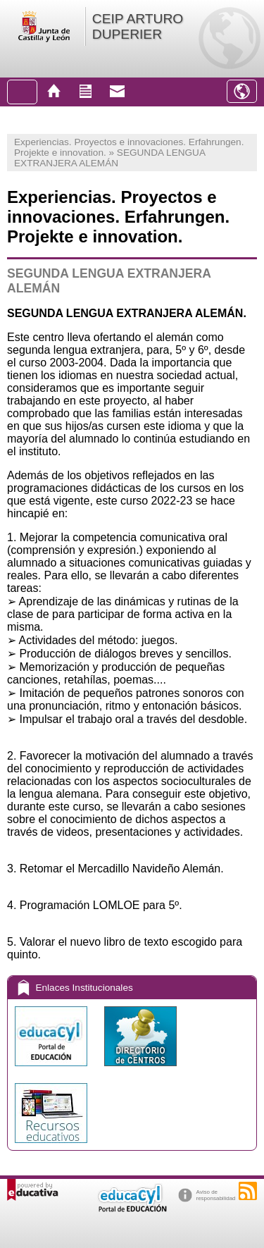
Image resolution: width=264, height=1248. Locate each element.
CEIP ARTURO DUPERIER (137, 26)
